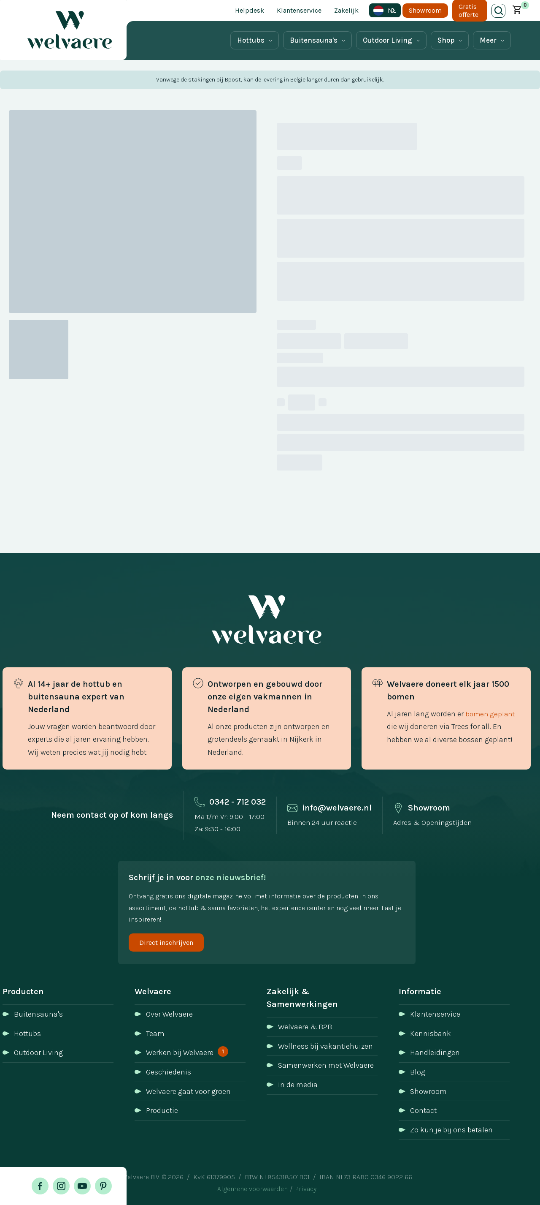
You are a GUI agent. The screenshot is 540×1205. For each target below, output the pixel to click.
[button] (517, 10)
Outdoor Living (387, 40)
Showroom (425, 10)
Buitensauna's (314, 40)
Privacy (305, 1189)
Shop (445, 40)
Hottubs (251, 40)
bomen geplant (490, 714)
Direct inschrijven (166, 942)
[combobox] (385, 10)
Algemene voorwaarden (252, 1189)
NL (384, 10)
